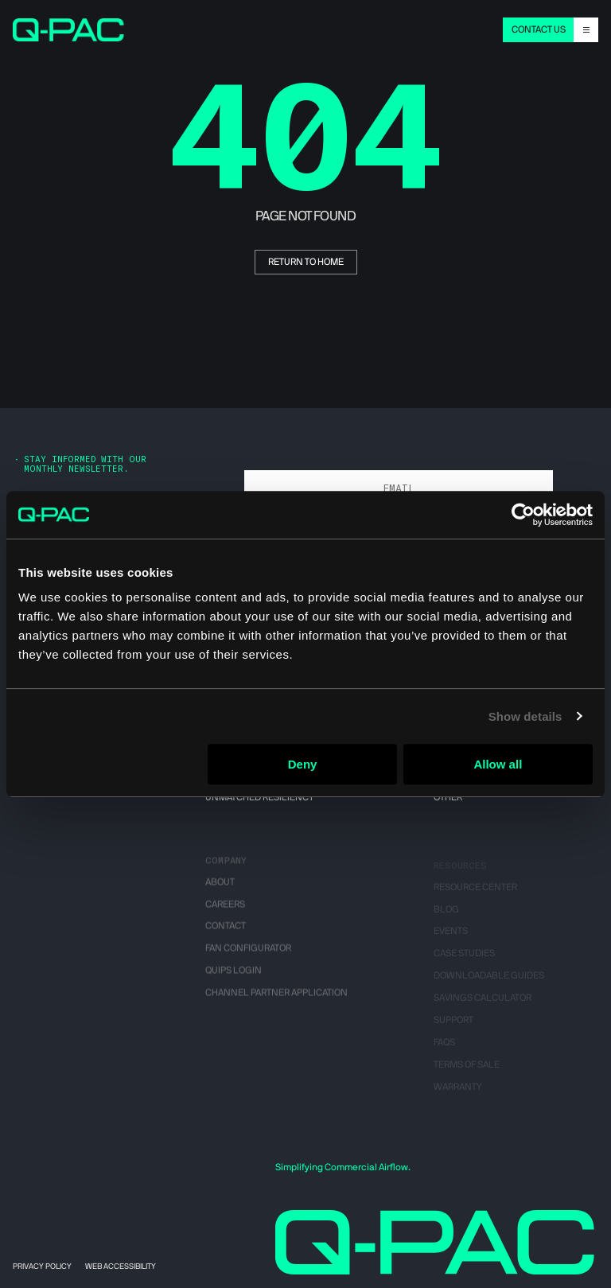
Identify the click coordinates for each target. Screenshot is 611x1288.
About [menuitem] (220, 889)
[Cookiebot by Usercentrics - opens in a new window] (523, 515)
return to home (306, 262)
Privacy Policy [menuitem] (42, 1266)
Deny (302, 764)
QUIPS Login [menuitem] (233, 978)
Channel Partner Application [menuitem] (276, 1001)
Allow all (497, 764)
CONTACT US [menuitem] (539, 29)
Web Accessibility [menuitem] (120, 1266)
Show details (525, 716)
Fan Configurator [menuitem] (248, 956)
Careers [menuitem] (225, 911)
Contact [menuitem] (225, 934)
